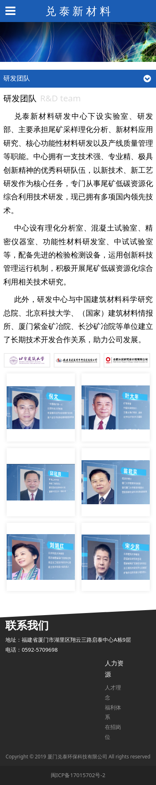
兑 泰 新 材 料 (78, 11)
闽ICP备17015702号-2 (78, 775)
